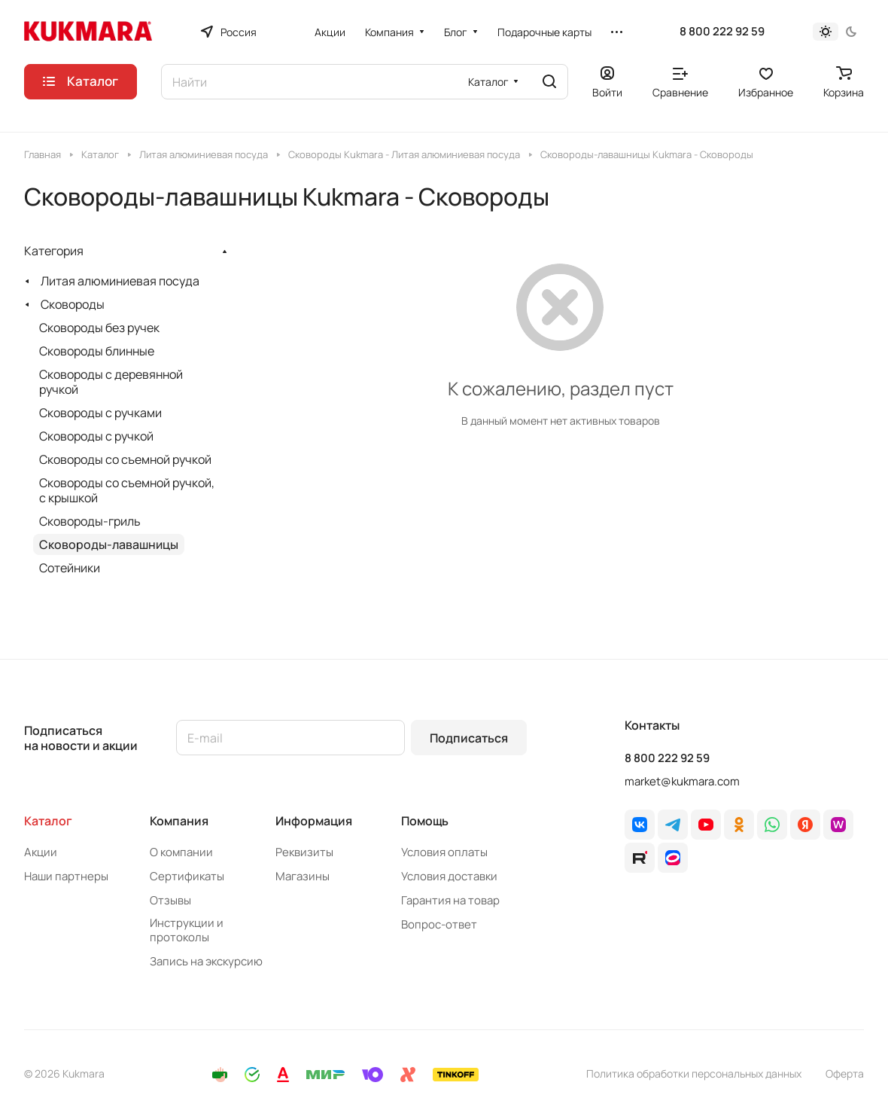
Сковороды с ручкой (96, 436)
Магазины (302, 876)
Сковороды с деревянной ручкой (111, 382)
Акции (40, 852)
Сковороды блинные (96, 351)
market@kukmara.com (682, 781)
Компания (179, 821)
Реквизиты (304, 852)
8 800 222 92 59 (722, 31)
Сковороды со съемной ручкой (125, 459)
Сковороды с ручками (100, 412)
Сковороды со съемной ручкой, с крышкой (126, 490)
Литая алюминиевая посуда (120, 281)
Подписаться (469, 738)
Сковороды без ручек (99, 327)
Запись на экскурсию (206, 961)
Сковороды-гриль (90, 521)
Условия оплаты (444, 852)
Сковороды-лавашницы (108, 544)
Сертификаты (187, 876)
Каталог (48, 821)
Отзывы (170, 900)
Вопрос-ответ (439, 924)
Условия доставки (449, 876)
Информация (313, 821)
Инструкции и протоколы (187, 930)
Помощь (425, 821)
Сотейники (69, 568)
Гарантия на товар (450, 900)
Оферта (845, 1073)
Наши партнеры (66, 876)
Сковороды (73, 304)
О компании (181, 852)
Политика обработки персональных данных (693, 1073)
